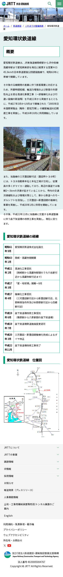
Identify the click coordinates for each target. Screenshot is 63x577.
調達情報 (32, 461)
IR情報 (32, 468)
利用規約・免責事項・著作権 (18, 524)
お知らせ (8, 483)
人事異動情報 (11, 497)
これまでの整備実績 (34, 25)
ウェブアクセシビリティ (16, 535)
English (8, 515)
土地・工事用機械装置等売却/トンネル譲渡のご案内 (29, 506)
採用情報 (32, 476)
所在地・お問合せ (12, 540)
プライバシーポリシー (15, 529)
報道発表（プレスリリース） (19, 490)
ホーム (6, 25)
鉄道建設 (17, 25)
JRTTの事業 (32, 454)
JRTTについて (32, 447)
